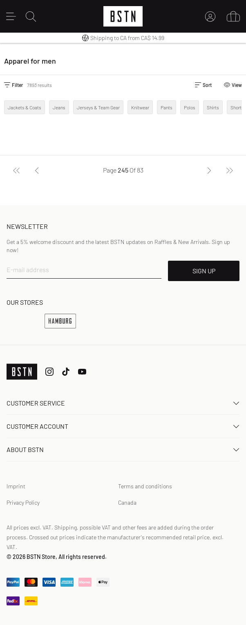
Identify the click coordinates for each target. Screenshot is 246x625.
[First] (16, 170)
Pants (166, 107)
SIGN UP (203, 271)
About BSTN (123, 449)
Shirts (213, 107)
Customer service (123, 403)
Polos (189, 107)
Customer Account (123, 426)
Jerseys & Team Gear (98, 107)
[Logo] (123, 16)
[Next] (209, 170)
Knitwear (140, 107)
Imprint (16, 486)
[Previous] (37, 170)
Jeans (59, 107)
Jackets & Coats (24, 107)
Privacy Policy (23, 502)
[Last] (229, 170)
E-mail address (28, 269)
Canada (127, 502)
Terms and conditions (145, 486)
